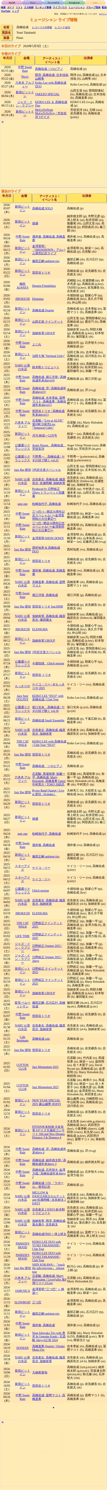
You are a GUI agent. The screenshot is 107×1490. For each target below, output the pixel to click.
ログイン (103, 14)
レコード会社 (62, 27)
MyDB (12, 3)
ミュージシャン (76, 7)
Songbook (74, 3)
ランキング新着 (43, 7)
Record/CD (53, 3)
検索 (3, 7)
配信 (104, 7)
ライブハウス (60, 7)
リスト (19, 7)
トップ (15, 11)
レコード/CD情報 (42, 27)
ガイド (10, 7)
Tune (32, 3)
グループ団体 (93, 7)
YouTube (5, 11)
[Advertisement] (53, 155)
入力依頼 (29, 7)
